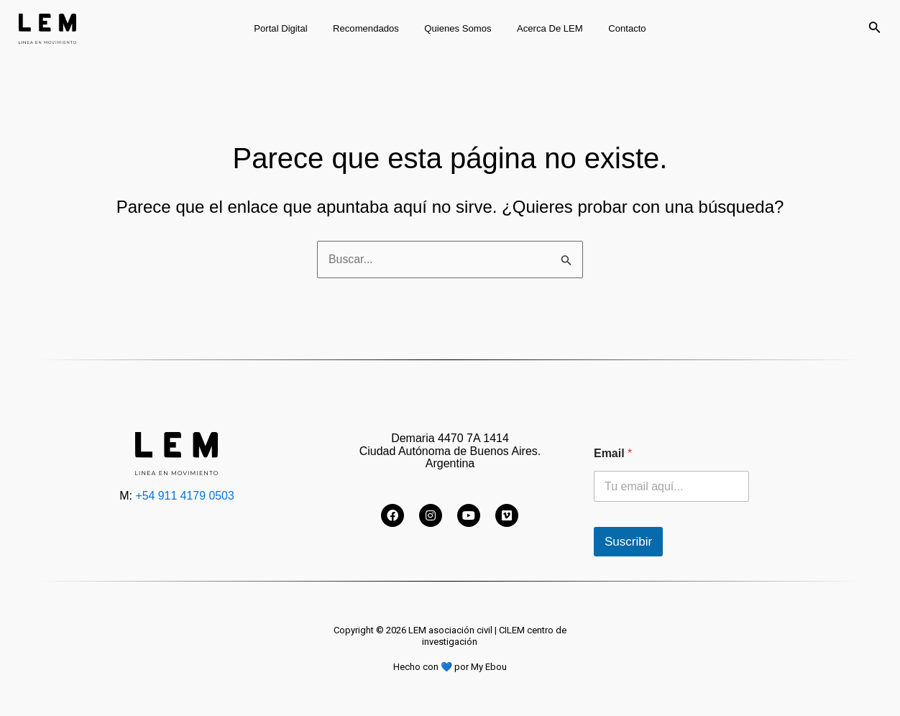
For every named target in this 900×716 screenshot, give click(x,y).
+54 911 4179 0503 (184, 496)
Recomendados (372, 28)
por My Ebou (480, 666)
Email (613, 453)
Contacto (614, 28)
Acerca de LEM (543, 28)
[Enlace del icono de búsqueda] (874, 28)
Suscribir (628, 542)
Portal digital (294, 28)
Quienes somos (457, 28)
